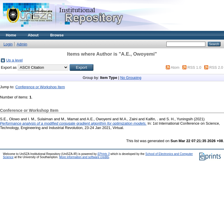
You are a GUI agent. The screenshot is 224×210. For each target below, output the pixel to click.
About (33, 35)
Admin (22, 44)
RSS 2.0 (216, 67)
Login (8, 44)
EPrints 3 (103, 154)
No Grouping (130, 77)
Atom (175, 67)
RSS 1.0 (194, 67)
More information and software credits (84, 157)
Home (11, 35)
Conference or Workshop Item (40, 87)
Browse (57, 35)
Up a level (14, 60)
